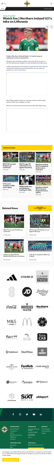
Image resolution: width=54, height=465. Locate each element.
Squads (12, 433)
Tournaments (13, 431)
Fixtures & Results (14, 429)
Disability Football (32, 432)
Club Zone (12, 439)
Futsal (29, 437)
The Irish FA (13, 445)
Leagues (44, 433)
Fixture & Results (46, 429)
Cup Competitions (46, 431)
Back (2, 8)
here (11, 70)
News (11, 447)
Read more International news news (40, 208)
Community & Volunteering (31, 434)
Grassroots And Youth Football (33, 429)
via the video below (20, 70)
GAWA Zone (13, 437)
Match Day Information (16, 435)
